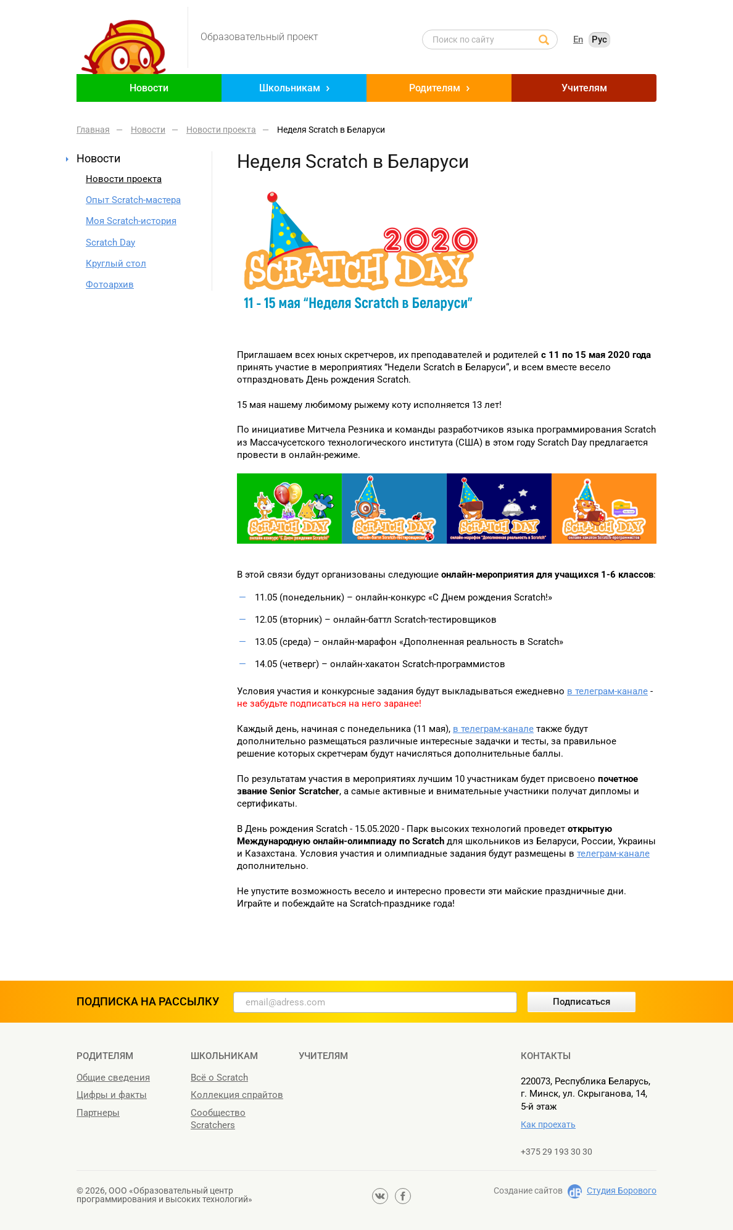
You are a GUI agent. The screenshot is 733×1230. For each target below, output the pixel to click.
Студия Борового (621, 1190)
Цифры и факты (112, 1094)
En (578, 39)
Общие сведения (113, 1077)
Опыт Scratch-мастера (133, 200)
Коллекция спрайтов (237, 1094)
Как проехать (548, 1124)
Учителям (584, 88)
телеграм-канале (613, 853)
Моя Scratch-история (131, 220)
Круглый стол (116, 263)
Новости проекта (124, 179)
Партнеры (98, 1112)
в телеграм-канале (607, 691)
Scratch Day (110, 242)
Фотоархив (110, 284)
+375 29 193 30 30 (556, 1152)
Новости (149, 88)
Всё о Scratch (219, 1077)
